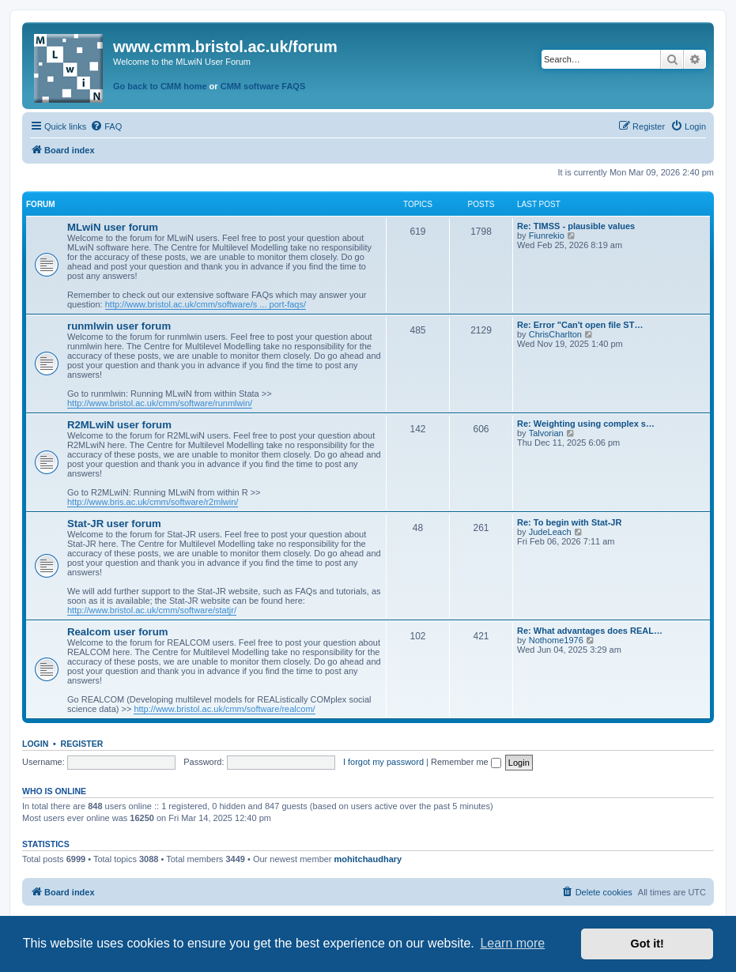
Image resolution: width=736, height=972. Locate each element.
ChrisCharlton (555, 334)
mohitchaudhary (368, 859)
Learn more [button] (512, 943)
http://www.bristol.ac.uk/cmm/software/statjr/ (151, 610)
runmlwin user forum (119, 326)
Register (82, 743)
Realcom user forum (117, 632)
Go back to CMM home (160, 86)
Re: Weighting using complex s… (586, 423)
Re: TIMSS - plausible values (576, 226)
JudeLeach (550, 532)
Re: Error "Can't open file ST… (580, 325)
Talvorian (546, 433)
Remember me (466, 762)
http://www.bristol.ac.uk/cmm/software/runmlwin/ (159, 403)
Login (35, 743)
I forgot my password (383, 762)
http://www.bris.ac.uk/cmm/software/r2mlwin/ (152, 502)
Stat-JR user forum (114, 523)
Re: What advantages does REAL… (589, 630)
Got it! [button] (647, 943)
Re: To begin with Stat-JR (569, 522)
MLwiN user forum (112, 227)
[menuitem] (106, 126)
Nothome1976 (556, 640)
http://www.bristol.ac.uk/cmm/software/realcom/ (224, 709)
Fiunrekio (546, 235)
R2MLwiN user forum (119, 425)
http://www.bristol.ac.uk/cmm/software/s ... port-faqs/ (205, 304)
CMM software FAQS (263, 86)
